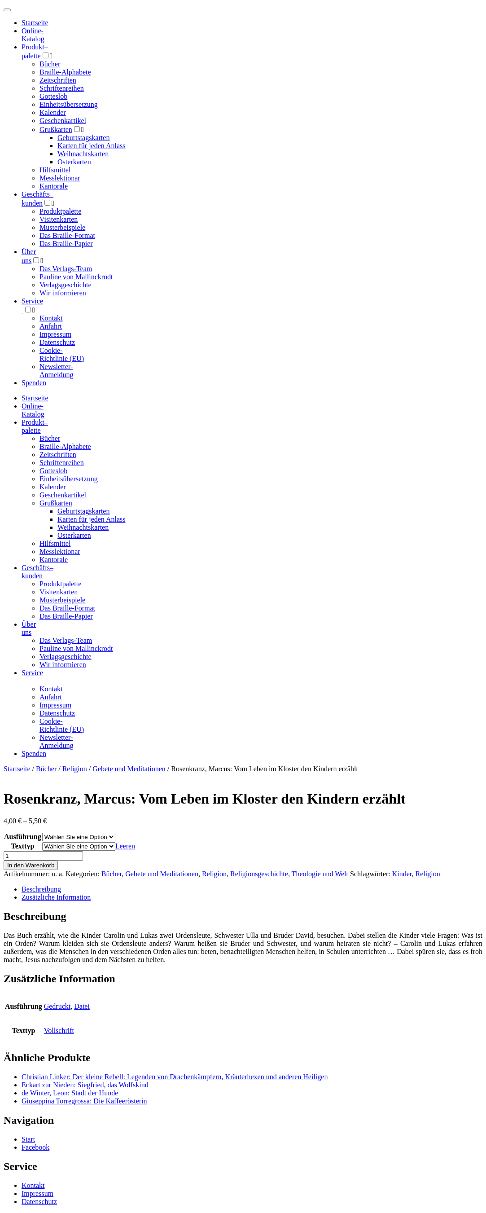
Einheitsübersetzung (68, 104)
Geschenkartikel (62, 120)
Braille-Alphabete (65, 72)
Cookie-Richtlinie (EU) (61, 354)
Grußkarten (55, 129)
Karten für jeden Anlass (91, 145)
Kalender (52, 112)
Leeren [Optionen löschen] (125, 846)
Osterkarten (74, 162)
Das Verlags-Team (65, 268)
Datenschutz (57, 342)
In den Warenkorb (30, 865)
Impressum (55, 334)
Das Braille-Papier (66, 243)
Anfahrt (50, 326)
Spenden (34, 383)
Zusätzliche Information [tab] (56, 897)
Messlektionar (59, 178)
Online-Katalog (33, 35)
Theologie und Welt (320, 874)
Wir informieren (62, 293)
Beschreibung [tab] (41, 889)
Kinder (402, 874)
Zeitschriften (57, 80)
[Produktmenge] (43, 856)
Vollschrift (59, 1030)
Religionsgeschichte (259, 874)
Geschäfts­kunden (37, 572)
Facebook (35, 1147)
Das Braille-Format (67, 235)
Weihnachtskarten (83, 154)
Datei (82, 1006)
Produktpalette (60, 211)
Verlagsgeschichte (65, 285)
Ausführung (22, 836)
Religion (74, 769)
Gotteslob (53, 96)
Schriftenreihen (61, 88)
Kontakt (51, 318)
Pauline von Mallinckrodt (76, 277)
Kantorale (53, 186)
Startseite (17, 769)
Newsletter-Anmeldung (56, 370)
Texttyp (22, 846)
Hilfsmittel (54, 170)
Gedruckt (57, 1006)
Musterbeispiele (62, 227)
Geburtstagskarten (83, 137)
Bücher (49, 64)
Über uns (29, 628)
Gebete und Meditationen (129, 769)
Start (28, 1139)
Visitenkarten (58, 219)
